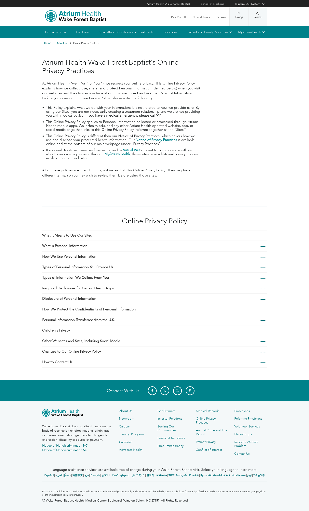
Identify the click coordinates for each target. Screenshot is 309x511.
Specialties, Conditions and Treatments (126, 32)
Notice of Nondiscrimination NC (64, 445)
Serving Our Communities (166, 428)
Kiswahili (217, 475)
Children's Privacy (56, 330)
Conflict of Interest (209, 450)
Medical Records (207, 411)
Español (49, 475)
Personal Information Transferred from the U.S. (78, 320)
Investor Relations (169, 418)
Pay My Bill (178, 17)
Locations (170, 32)
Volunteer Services (247, 426)
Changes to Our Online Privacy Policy (71, 351)
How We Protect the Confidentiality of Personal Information (89, 309)
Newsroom (126, 418)
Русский (205, 475)
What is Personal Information (64, 246)
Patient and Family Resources (207, 32)
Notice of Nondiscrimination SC (64, 450)
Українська (239, 475)
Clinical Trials (201, 17)
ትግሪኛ (226, 475)
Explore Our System (247, 4)
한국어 (150, 475)
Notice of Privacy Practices (156, 140)
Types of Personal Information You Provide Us (77, 267)
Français (95, 475)
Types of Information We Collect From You (75, 278)
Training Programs (131, 434)
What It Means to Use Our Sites (67, 235)
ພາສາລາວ (161, 475)
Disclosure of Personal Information (69, 299)
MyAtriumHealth (249, 32)
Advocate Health (130, 450)
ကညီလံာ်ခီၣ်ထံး (137, 475)
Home (47, 43)
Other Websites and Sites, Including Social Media (81, 341)
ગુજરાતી (105, 475)
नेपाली (171, 475)
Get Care (82, 32)
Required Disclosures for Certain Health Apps (78, 288)
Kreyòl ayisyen (120, 475)
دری (86, 475)
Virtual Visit (131, 150)
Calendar (125, 442)
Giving (239, 15)
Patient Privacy (206, 442)
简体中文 (77, 475)
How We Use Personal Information (69, 256)
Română (194, 475)
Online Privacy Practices (206, 420)
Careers (221, 17)
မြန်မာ (67, 475)
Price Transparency (170, 446)
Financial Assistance (171, 438)
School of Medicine (212, 4)
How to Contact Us (57, 362)
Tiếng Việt (259, 475)
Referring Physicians (248, 418)
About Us (62, 43)
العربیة (58, 475)
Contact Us (242, 453)
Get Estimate (166, 411)
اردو (249, 475)
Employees (242, 411)
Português (181, 475)
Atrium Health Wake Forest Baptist (168, 4)
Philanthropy (243, 434)
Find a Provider (55, 32)
